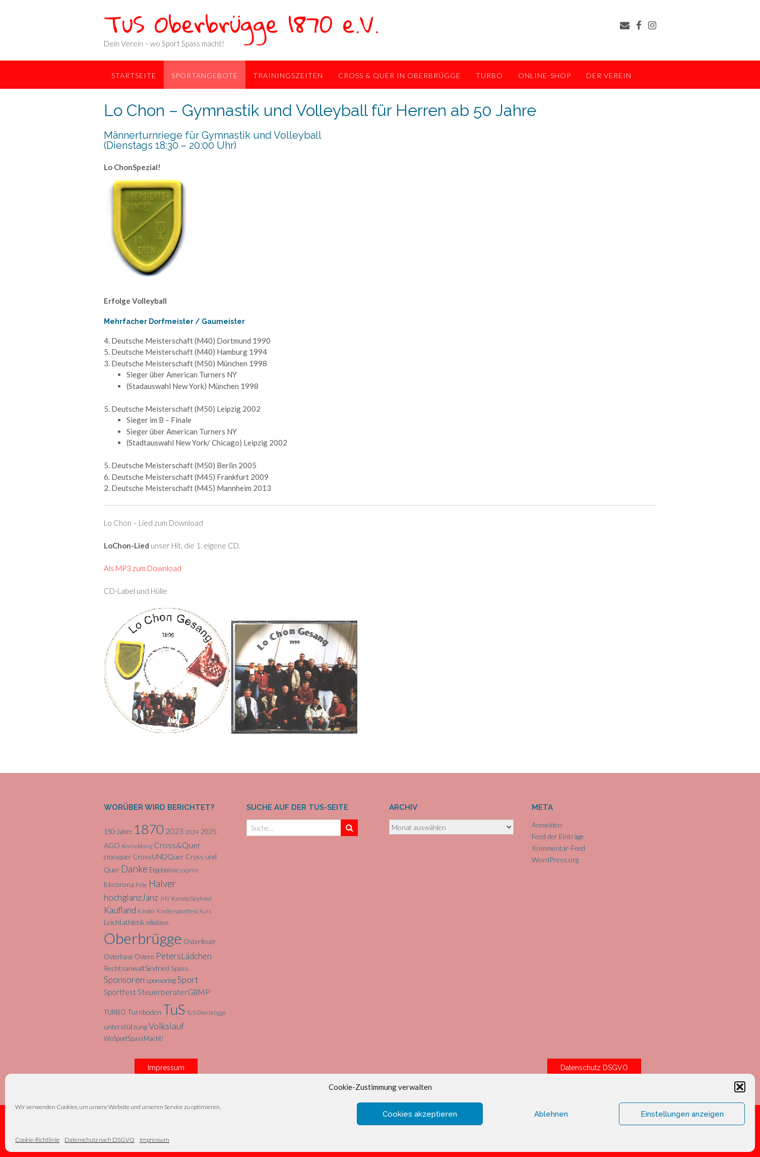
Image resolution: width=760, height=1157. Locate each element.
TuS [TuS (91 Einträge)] (174, 1009)
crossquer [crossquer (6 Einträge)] (117, 857)
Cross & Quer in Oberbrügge (399, 75)
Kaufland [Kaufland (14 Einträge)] (120, 910)
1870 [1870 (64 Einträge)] (149, 829)
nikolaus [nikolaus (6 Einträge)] (157, 922)
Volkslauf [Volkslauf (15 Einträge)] (166, 1026)
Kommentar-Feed (558, 848)
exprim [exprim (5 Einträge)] (189, 870)
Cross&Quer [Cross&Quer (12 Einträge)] (177, 845)
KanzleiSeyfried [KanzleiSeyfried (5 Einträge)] (191, 898)
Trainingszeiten (288, 75)
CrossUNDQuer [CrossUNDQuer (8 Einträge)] (158, 856)
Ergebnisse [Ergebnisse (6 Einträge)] (164, 870)
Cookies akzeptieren (420, 1114)
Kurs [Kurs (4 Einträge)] (205, 911)
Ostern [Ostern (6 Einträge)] (144, 957)
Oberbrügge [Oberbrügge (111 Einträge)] (143, 938)
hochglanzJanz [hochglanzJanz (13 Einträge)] (131, 897)
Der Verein (608, 75)
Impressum (154, 1139)
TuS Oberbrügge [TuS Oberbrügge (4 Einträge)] (206, 1012)
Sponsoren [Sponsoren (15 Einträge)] (124, 979)
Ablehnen (551, 1114)
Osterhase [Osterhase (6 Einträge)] (118, 957)
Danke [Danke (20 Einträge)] (134, 868)
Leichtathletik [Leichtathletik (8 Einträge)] (124, 922)
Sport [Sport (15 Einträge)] (187, 979)
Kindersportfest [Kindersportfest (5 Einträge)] (177, 911)
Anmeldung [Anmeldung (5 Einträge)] (136, 846)
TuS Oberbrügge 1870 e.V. (241, 23)
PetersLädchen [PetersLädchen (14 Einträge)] (184, 956)
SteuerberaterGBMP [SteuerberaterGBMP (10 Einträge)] (174, 992)
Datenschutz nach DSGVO (100, 1139)
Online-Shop (544, 75)
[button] (740, 1087)
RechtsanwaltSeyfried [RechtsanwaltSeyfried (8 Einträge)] (136, 968)
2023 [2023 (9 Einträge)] (174, 831)
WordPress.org (555, 859)
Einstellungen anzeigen (682, 1114)
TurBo (489, 75)
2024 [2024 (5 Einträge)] (192, 832)
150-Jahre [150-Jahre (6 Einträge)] (118, 832)
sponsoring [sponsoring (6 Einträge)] (161, 980)
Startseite (133, 75)
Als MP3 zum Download (142, 568)
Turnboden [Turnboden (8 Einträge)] (144, 1012)
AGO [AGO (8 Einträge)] (112, 845)
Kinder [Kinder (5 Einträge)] (146, 911)
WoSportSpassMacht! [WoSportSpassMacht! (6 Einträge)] (134, 1038)
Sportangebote (204, 75)
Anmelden (547, 824)
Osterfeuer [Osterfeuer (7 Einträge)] (199, 942)
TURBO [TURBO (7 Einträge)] (115, 1012)
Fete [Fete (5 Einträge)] (141, 885)
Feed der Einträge (558, 836)
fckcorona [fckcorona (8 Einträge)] (119, 884)
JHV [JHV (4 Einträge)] (165, 898)
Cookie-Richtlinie (37, 1139)
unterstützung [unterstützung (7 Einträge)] (125, 1027)
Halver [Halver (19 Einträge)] (162, 883)
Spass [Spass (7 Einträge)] (179, 968)
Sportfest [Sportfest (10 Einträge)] (120, 992)
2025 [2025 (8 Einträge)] (209, 831)
